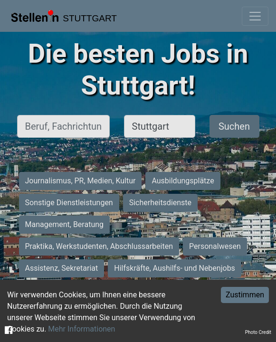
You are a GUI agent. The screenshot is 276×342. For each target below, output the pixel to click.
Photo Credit (258, 332)
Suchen (234, 126)
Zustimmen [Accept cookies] (245, 294)
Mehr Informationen (81, 328)
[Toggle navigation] (255, 16)
